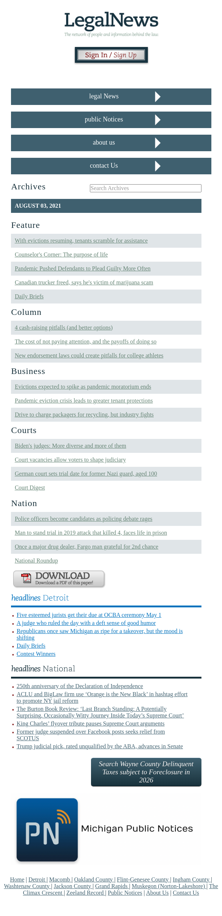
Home (17, 879)
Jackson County (73, 886)
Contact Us (186, 893)
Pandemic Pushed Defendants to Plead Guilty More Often (82, 268)
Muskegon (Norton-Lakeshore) (169, 886)
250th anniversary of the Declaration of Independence (80, 686)
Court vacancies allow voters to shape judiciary (70, 460)
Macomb (60, 879)
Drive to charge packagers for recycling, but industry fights (84, 414)
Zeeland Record (85, 893)
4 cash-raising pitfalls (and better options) (64, 327)
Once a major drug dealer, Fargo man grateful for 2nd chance (86, 547)
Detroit (37, 879)
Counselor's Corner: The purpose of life (61, 254)
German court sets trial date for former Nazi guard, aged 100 (86, 473)
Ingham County (192, 879)
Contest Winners (36, 654)
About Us (157, 893)
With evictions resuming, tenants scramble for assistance (81, 240)
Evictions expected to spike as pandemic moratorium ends (83, 387)
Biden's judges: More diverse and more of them (70, 446)
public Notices (104, 119)
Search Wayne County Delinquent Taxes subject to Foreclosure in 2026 (146, 772)
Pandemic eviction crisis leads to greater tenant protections (84, 400)
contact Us (104, 165)
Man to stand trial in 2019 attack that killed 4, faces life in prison (91, 533)
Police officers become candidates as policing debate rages (83, 519)
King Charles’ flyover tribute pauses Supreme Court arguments (90, 723)
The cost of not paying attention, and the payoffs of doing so (85, 341)
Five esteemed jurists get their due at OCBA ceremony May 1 (89, 615)
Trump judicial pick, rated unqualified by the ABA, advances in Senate (100, 746)
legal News (104, 96)
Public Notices (125, 893)
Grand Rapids (112, 886)
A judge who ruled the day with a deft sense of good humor (86, 623)
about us (104, 142)
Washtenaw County (27, 886)
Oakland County (94, 879)
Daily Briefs (29, 296)
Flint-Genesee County (143, 879)
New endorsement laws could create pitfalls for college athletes (89, 355)
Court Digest (30, 487)
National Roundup (36, 560)
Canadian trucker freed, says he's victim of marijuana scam (84, 282)
